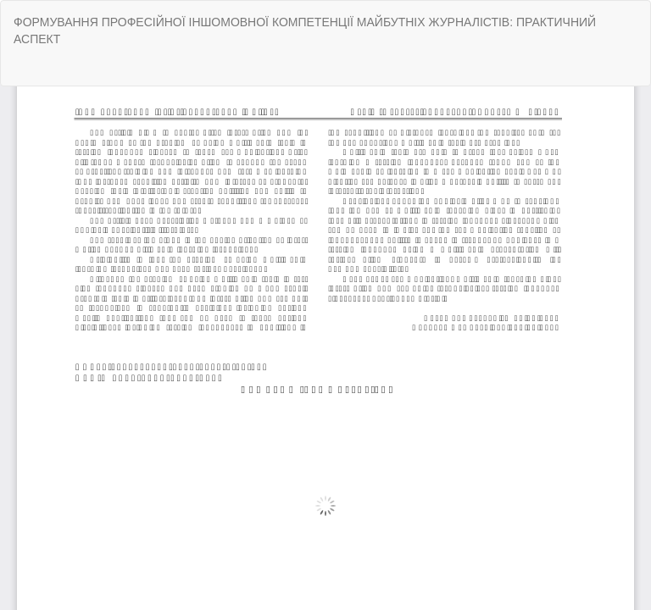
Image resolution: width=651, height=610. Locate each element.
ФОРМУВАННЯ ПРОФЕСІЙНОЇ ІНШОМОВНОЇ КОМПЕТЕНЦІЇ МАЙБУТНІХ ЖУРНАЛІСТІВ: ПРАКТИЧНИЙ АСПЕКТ (305, 30)
